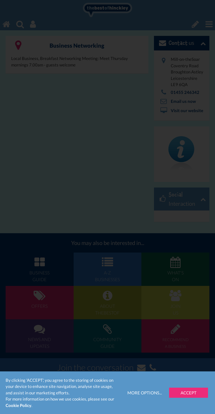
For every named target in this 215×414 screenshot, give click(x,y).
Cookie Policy (18, 405)
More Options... (144, 392)
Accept (189, 392)
